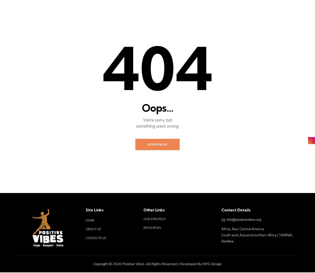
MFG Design (212, 264)
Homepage (157, 144)
